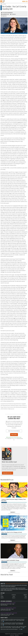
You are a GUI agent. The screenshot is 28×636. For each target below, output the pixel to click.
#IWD (7, 619)
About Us (13, 597)
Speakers (2, 597)
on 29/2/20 (20, 629)
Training (2, 596)
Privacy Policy (9, 438)
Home (2, 594)
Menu (24, 1)
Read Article (13, 512)
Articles (14, 596)
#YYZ (9, 620)
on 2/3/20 (22, 627)
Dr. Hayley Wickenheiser (8, 12)
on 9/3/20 (2, 621)
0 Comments (13, 14)
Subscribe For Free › (7, 473)
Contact (25, 597)
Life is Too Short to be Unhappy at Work (11, 532)
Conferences (14, 594)
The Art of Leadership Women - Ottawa (8, 602)
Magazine (25, 594)
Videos (26, 596)
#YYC (14, 620)
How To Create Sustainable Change (10, 560)
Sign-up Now (14, 434)
